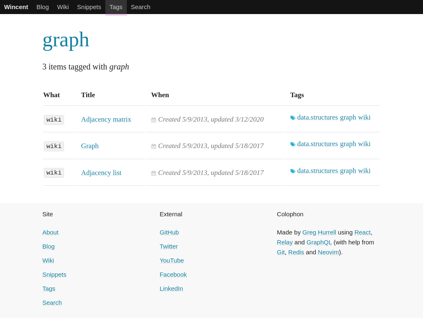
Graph (89, 146)
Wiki (63, 6)
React (362, 232)
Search (141, 6)
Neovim (328, 252)
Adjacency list (101, 173)
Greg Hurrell (319, 232)
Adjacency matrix (106, 119)
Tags (116, 6)
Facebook (173, 274)
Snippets (89, 6)
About (50, 232)
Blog (42, 6)
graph (65, 39)
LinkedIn (171, 288)
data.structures (317, 117)
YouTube (171, 260)
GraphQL (319, 242)
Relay (284, 242)
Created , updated (211, 119)
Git (281, 252)
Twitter (168, 246)
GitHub (169, 232)
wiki (54, 119)
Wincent (16, 6)
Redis (296, 252)
